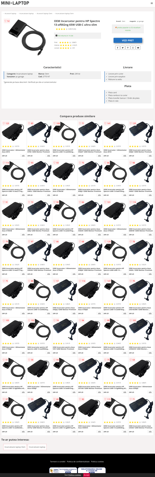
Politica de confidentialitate (78, 461)
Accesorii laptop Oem (44, 13)
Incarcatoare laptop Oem (64, 13)
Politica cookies (97, 461)
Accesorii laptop (10, 13)
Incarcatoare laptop (26, 13)
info (23, 156)
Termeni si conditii (57, 461)
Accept (86, 475)
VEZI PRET (128, 40)
